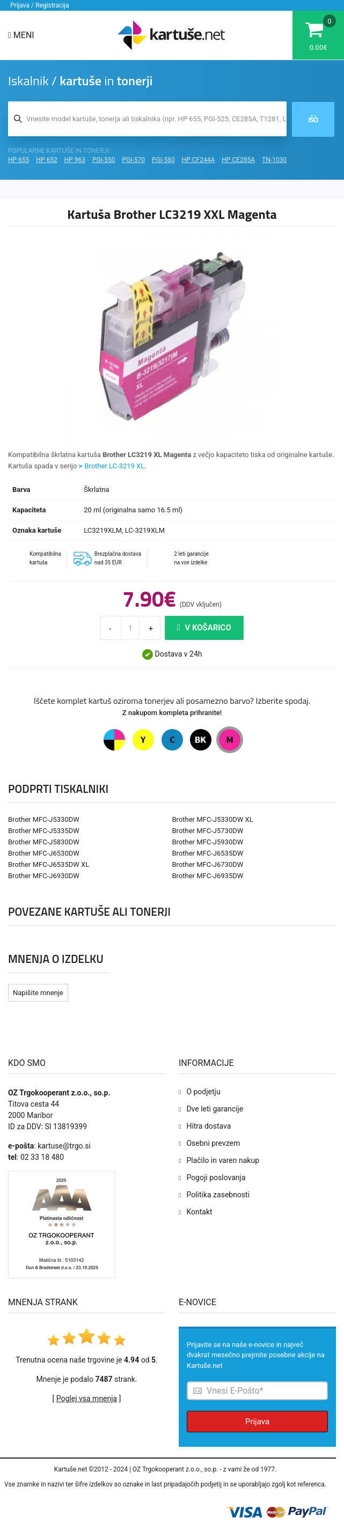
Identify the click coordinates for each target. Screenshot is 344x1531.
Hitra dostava (208, 1126)
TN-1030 (274, 160)
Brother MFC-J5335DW (43, 831)
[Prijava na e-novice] (257, 1390)
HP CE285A (238, 160)
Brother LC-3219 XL (114, 466)
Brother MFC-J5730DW (208, 831)
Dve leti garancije (214, 1109)
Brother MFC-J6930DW (43, 876)
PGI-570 (133, 160)
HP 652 (46, 160)
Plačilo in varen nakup (222, 1160)
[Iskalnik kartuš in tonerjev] (147, 118)
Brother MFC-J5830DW (43, 842)
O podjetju (203, 1091)
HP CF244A (198, 160)
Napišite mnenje (38, 993)
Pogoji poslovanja (215, 1177)
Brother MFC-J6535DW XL (48, 864)
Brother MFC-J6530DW (43, 853)
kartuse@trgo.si (64, 1146)
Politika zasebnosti (218, 1194)
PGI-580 (163, 160)
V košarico (204, 627)
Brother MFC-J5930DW (208, 842)
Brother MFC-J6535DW (208, 853)
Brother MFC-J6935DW (208, 876)
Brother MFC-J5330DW (43, 819)
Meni (21, 35)
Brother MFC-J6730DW (208, 864)
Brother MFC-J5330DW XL (212, 819)
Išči (313, 119)
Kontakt (199, 1212)
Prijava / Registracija (39, 5)
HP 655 (18, 160)
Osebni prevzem (213, 1143)
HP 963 (74, 160)
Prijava (257, 1421)
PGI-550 (103, 160)
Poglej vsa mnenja (86, 1398)
